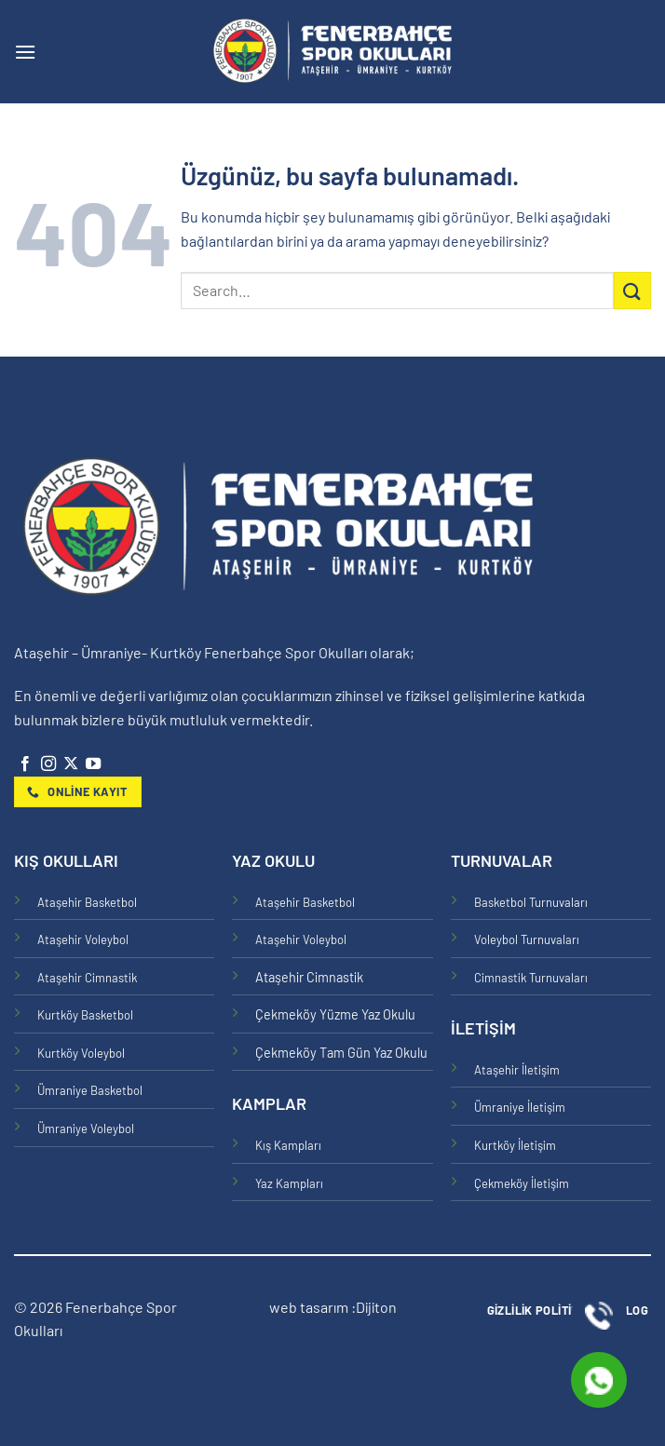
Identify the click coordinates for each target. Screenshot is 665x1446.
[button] (25, 51)
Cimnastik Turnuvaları (531, 977)
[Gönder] (632, 290)
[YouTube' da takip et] (93, 764)
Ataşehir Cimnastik (87, 977)
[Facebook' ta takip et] (25, 764)
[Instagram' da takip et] (48, 764)
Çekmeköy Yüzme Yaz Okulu (335, 1014)
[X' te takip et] (70, 764)
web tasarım (310, 1307)
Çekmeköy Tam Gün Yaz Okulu (341, 1053)
